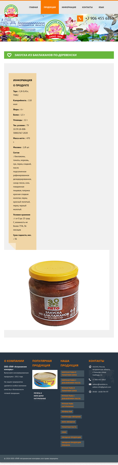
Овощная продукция (71, 437)
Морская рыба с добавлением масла (71, 381)
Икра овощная (68, 422)
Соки (64, 432)
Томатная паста (69, 427)
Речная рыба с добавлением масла (71, 397)
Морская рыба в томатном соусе (69, 373)
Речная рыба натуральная (67, 404)
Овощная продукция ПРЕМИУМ (71, 443)
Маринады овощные (71, 417)
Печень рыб (67, 411)
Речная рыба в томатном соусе (69, 389)
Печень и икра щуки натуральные (40, 396)
